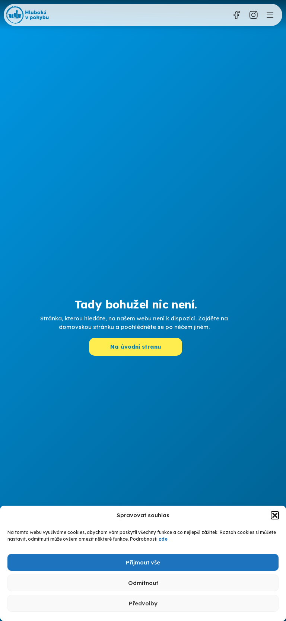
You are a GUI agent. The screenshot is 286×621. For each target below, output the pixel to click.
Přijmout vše (143, 562)
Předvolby (143, 603)
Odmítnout (143, 582)
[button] (275, 515)
